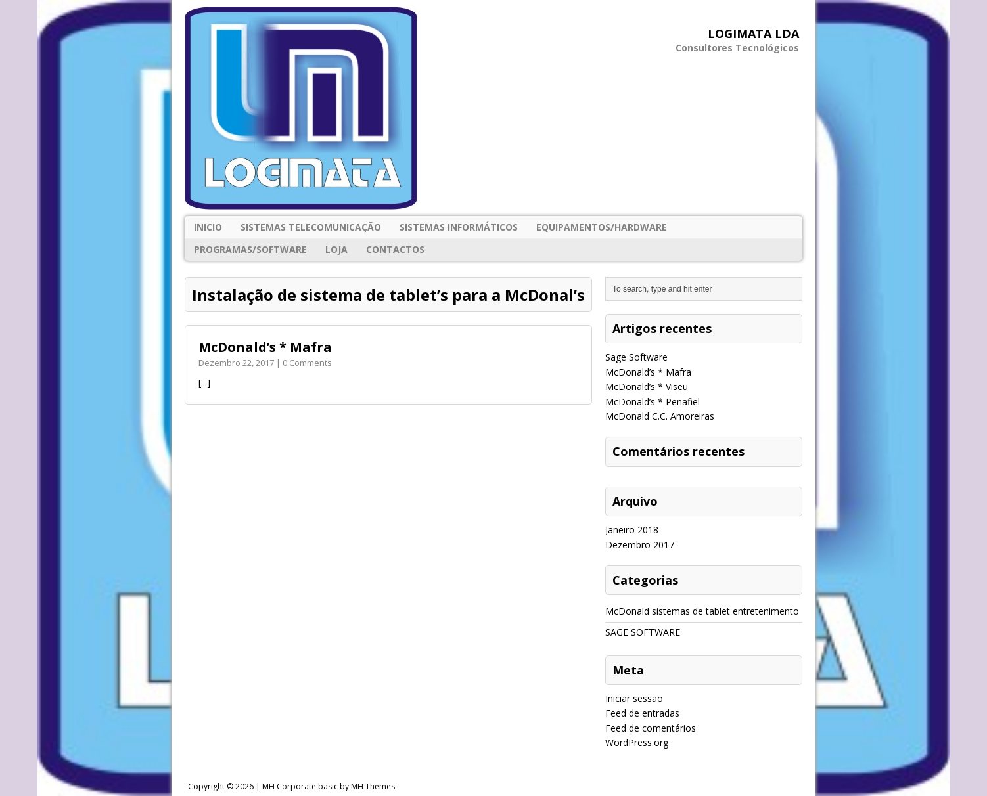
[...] (204, 382)
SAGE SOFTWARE (642, 632)
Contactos (395, 249)
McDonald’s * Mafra (265, 347)
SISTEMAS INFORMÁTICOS (459, 227)
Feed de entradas (642, 713)
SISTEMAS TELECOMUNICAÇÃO (311, 227)
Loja (336, 249)
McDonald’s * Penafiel (652, 401)
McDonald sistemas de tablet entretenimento (702, 611)
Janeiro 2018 (631, 529)
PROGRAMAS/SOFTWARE (250, 249)
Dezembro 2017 (639, 545)
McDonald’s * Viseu (646, 386)
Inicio (208, 227)
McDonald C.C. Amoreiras (659, 416)
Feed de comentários (650, 728)
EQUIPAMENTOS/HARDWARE (601, 227)
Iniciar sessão (634, 698)
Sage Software (636, 357)
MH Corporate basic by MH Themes (328, 786)
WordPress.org (636, 742)
